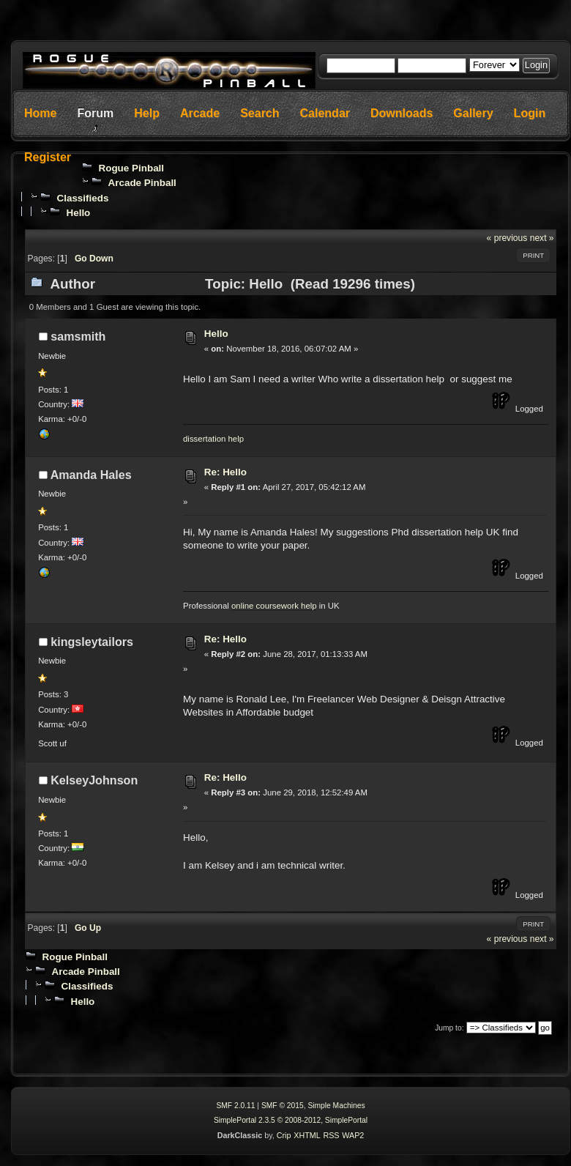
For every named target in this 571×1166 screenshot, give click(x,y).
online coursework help (274, 605)
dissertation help (213, 438)
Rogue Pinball (132, 168)
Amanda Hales (91, 474)
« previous (507, 238)
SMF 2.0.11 (235, 1106)
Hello (78, 212)
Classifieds (82, 198)
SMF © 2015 (282, 1106)
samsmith (78, 336)
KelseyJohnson (94, 780)
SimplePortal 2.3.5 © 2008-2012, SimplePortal (290, 1120)
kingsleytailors (92, 641)
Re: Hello (225, 472)
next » (542, 238)
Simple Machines (336, 1106)
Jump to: (449, 1028)
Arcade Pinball (142, 182)
